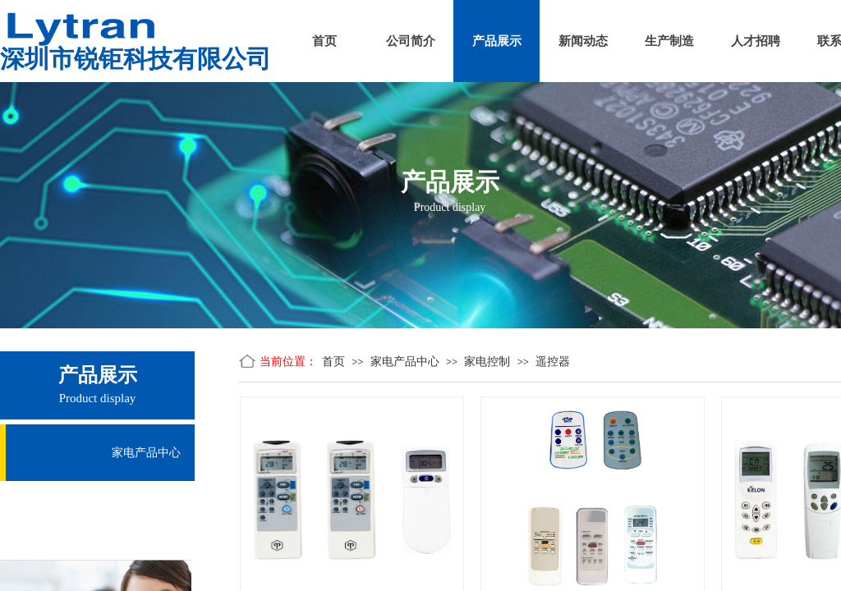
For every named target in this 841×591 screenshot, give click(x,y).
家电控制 (487, 361)
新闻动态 (583, 41)
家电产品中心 (404, 361)
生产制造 (669, 41)
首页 (324, 41)
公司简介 (410, 41)
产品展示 (497, 41)
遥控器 (552, 361)
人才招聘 (755, 41)
